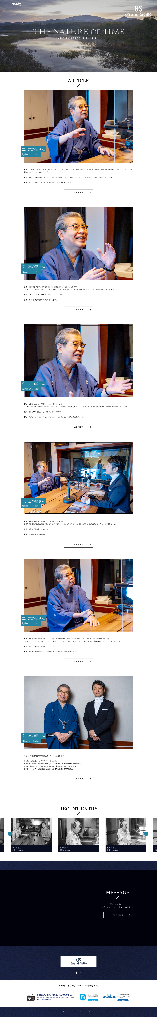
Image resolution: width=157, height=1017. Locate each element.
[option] (31, 835)
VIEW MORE (118, 915)
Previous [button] (10, 833)
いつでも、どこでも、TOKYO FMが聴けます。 (78, 985)
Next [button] (146, 833)
